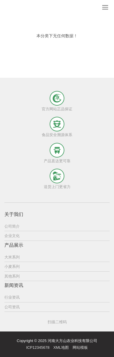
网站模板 (80, 347)
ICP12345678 (38, 347)
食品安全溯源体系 (57, 135)
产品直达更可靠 (57, 161)
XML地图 (61, 347)
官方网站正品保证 (57, 109)
